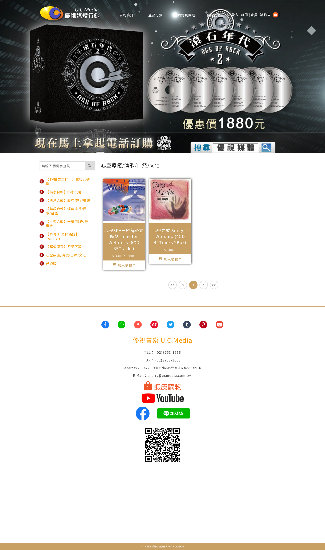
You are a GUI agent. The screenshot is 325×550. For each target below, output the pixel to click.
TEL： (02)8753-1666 (162, 352)
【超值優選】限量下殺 (64, 246)
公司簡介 (126, 14)
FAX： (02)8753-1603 (163, 360)
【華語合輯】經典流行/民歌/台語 (66, 211)
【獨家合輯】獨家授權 (64, 192)
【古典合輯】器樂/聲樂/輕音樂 (67, 223)
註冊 (244, 15)
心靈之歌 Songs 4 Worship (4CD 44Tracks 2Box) (170, 236)
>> (214, 284)
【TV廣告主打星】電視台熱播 (68, 181)
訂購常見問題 (184, 14)
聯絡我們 (214, 14)
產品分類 (155, 14)
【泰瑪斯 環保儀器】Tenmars (62, 236)
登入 (235, 15)
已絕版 (51, 263)
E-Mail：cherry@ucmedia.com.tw (162, 375)
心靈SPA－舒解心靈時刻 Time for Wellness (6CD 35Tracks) (124, 239)
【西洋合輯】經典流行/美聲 (68, 200)
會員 (254, 15)
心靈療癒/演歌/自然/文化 (66, 255)
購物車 (265, 15)
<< (172, 284)
